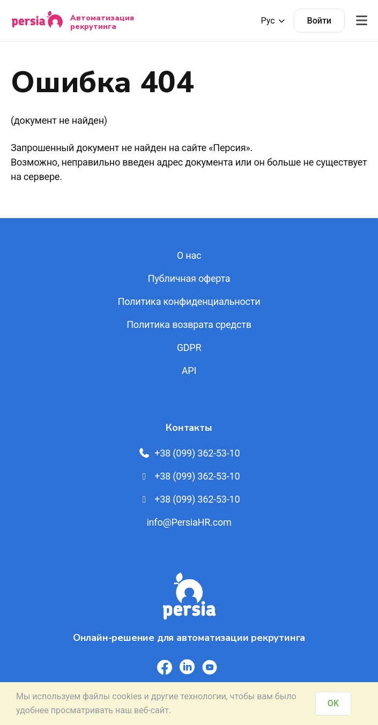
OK (333, 703)
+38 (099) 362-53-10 (189, 453)
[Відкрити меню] (361, 21)
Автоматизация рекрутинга (102, 22)
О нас (189, 255)
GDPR (189, 347)
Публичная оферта (189, 278)
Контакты (189, 427)
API (189, 370)
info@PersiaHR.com (188, 522)
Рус (273, 21)
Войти (319, 21)
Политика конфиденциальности (189, 301)
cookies (127, 696)
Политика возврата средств (189, 324)
